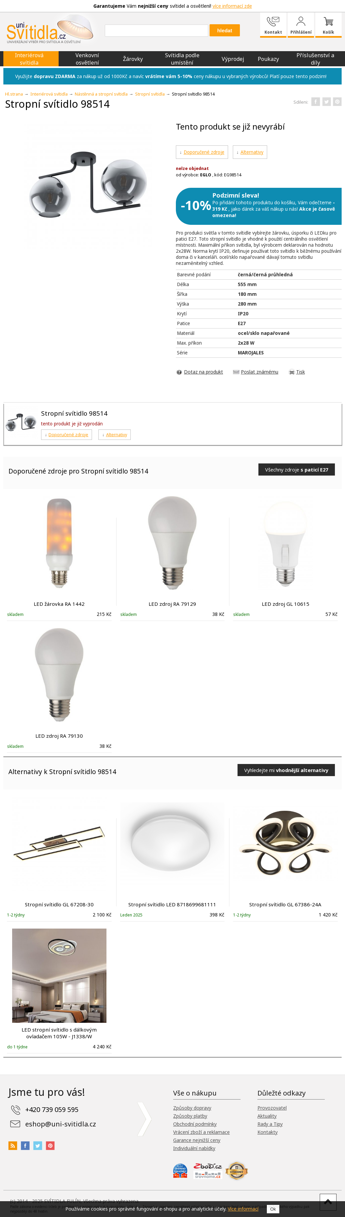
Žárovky (133, 59)
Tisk (300, 372)
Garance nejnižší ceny (196, 1140)
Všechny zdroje (296, 469)
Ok (273, 1209)
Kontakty (267, 1132)
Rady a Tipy (270, 1124)
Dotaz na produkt (203, 372)
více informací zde (232, 6)
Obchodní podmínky (195, 1124)
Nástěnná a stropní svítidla (101, 94)
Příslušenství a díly (315, 58)
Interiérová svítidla (29, 58)
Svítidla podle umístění (182, 58)
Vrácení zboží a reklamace (201, 1132)
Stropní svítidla (150, 94)
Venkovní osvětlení (87, 58)
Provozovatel (272, 1108)
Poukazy (268, 59)
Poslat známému (259, 372)
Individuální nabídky (194, 1148)
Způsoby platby (190, 1116)
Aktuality (267, 1116)
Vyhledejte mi (286, 770)
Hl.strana (14, 94)
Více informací (243, 1209)
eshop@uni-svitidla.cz (60, 1123)
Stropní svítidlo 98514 (74, 413)
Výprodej (233, 59)
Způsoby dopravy (192, 1108)
